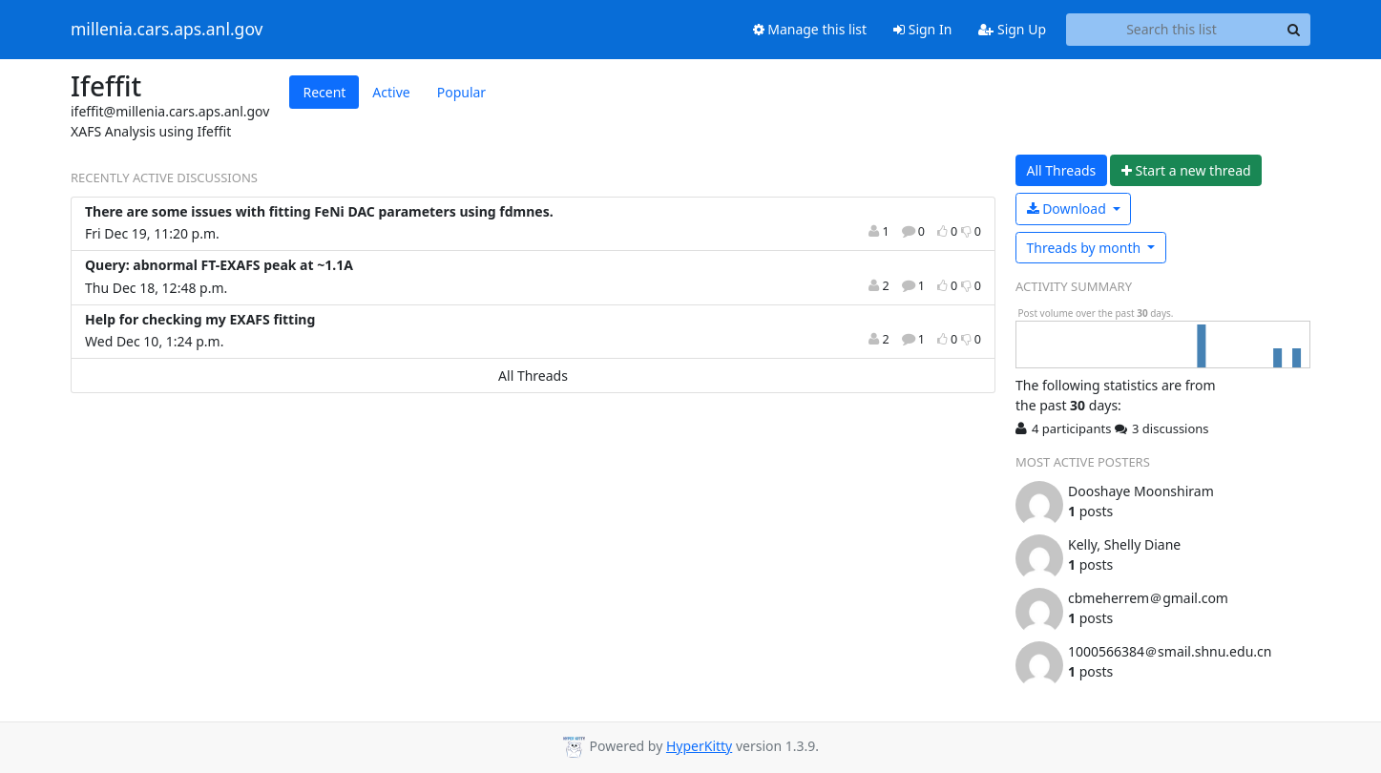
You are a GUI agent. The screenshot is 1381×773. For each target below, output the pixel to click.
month (1085, 248)
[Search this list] (1171, 29)
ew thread (1186, 170)
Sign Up (1012, 29)
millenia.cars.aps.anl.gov (167, 29)
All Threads (533, 375)
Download (1068, 208)
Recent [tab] (324, 92)
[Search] (1293, 29)
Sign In (922, 29)
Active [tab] (390, 92)
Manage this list (810, 29)
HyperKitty (699, 746)
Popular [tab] (461, 92)
